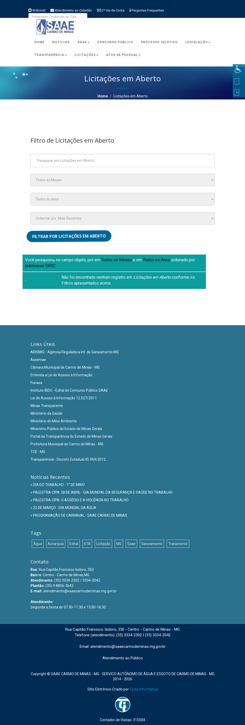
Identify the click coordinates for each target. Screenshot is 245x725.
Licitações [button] (86, 55)
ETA (87, 544)
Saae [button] (83, 42)
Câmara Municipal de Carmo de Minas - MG (65, 367)
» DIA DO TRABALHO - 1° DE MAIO (57, 485)
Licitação (103, 544)
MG (119, 544)
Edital (73, 544)
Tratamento (178, 544)
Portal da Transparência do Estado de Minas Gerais (71, 436)
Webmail (38, 10)
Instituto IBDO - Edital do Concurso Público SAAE (69, 390)
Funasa (36, 383)
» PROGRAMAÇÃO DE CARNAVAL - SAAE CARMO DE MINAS (78, 515)
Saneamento (152, 544)
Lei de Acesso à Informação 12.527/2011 (63, 398)
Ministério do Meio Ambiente (53, 421)
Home (39, 42)
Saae (131, 544)
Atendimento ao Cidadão (73, 10)
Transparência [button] (50, 55)
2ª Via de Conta (113, 10)
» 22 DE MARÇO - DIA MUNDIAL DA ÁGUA (63, 508)
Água (37, 544)
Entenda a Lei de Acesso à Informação (61, 375)
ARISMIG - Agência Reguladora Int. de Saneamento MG (74, 352)
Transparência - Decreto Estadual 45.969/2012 (68, 459)
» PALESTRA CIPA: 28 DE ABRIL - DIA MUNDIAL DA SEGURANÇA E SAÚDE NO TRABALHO (101, 492)
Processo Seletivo (159, 42)
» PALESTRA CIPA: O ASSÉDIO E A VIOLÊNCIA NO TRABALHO (79, 500)
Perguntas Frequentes (148, 10)
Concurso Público (115, 42)
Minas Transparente (46, 406)
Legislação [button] (197, 42)
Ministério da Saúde (46, 413)
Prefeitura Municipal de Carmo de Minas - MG (66, 444)
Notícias (61, 42)
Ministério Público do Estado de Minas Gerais (66, 429)
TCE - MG (37, 452)
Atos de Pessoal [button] (123, 55)
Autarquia (56, 544)
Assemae (38, 360)
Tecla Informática (144, 689)
